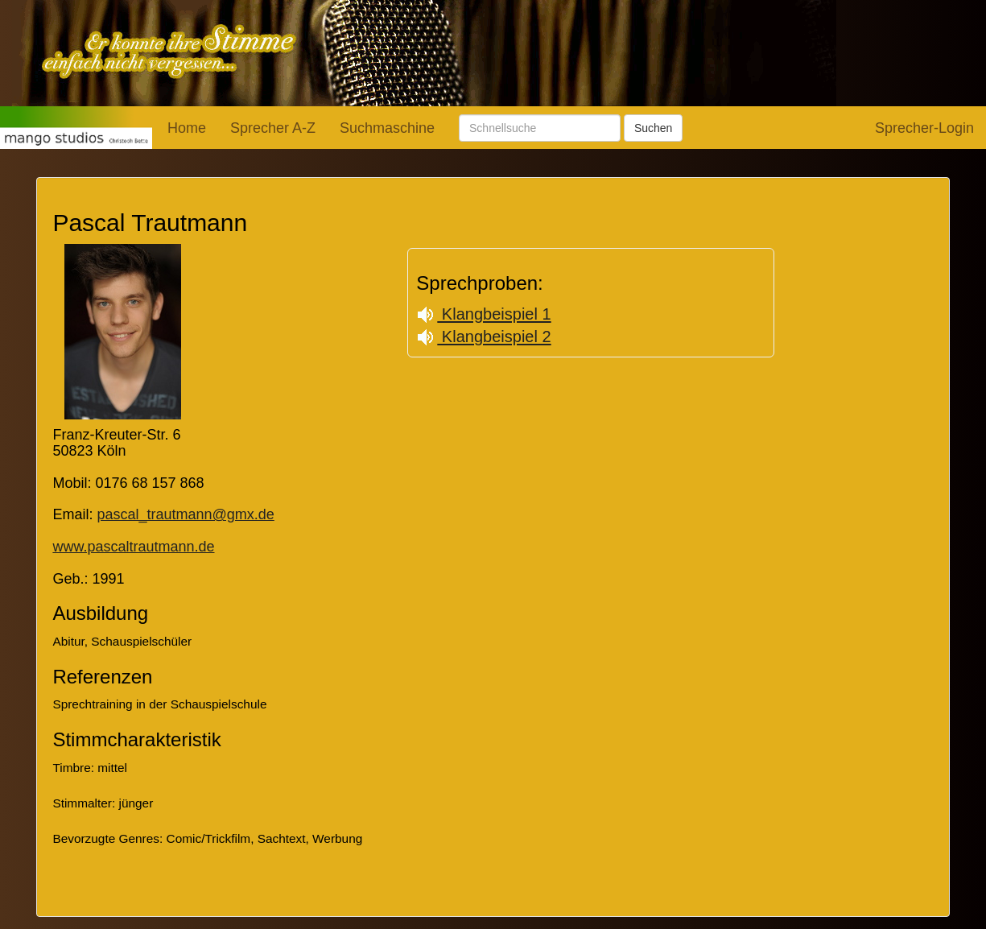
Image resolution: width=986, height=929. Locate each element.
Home (186, 128)
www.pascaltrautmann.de (133, 547)
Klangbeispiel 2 (483, 336)
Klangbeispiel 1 (483, 314)
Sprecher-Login (924, 128)
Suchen (653, 128)
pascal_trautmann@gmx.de (185, 514)
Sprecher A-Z (273, 128)
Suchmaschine (387, 128)
